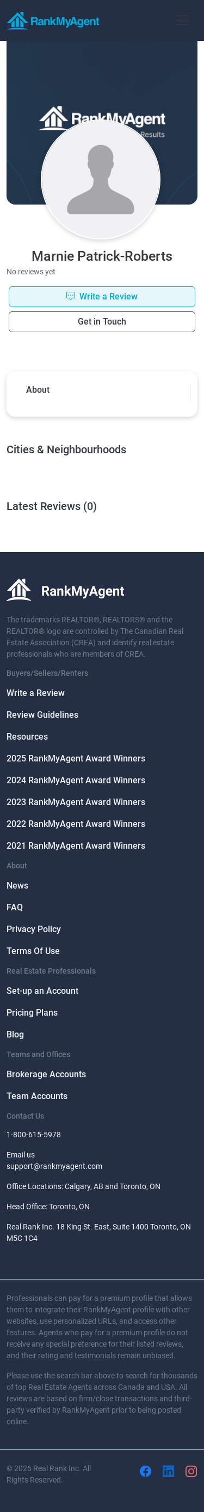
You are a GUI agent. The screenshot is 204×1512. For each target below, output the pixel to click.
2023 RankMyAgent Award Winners (76, 802)
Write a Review (36, 693)
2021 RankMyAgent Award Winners (76, 846)
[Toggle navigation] (182, 20)
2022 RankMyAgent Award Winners (76, 824)
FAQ (15, 907)
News (17, 885)
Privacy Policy (34, 929)
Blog (15, 1034)
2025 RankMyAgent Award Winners (76, 758)
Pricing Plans (32, 1012)
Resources (27, 736)
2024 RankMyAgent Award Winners (76, 780)
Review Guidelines (42, 715)
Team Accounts (37, 1096)
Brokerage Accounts (46, 1074)
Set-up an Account (42, 991)
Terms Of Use (33, 951)
